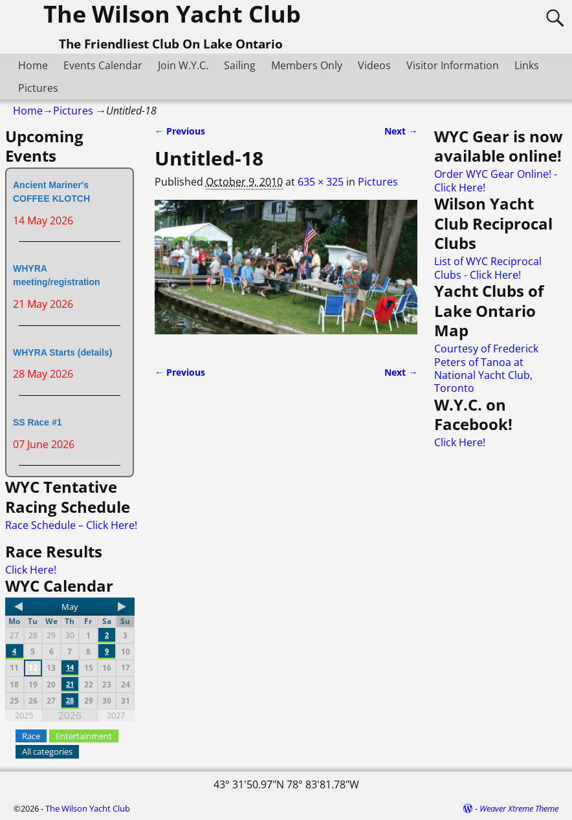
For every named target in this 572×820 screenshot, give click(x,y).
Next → (400, 131)
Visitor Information (452, 65)
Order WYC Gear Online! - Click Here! (495, 180)
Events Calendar (102, 65)
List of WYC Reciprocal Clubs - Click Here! (488, 267)
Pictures (38, 88)
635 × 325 (321, 182)
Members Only (306, 65)
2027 (116, 715)
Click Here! (30, 570)
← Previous (180, 131)
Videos (374, 65)
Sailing (240, 65)
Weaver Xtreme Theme (518, 808)
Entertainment (84, 736)
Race (31, 736)
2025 (24, 715)
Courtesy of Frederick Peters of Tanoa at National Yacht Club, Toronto (486, 368)
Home (33, 65)
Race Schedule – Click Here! (71, 525)
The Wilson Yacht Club (87, 808)
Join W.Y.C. (183, 65)
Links (526, 65)
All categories (47, 751)
